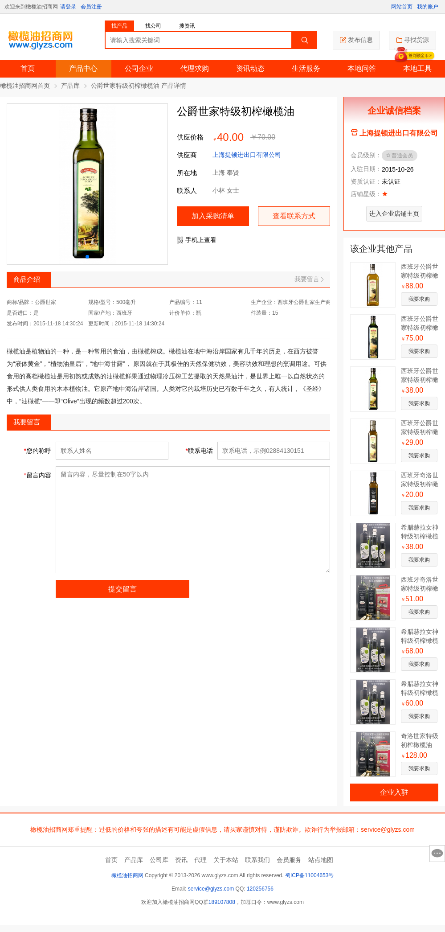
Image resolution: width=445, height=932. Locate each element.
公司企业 (139, 68)
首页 (27, 68)
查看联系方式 (294, 216)
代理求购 (194, 68)
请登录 (68, 7)
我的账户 (427, 7)
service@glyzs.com (211, 889)
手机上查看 (196, 239)
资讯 (181, 859)
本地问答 (361, 68)
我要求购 (419, 299)
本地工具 (417, 68)
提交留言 (122, 589)
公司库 (159, 859)
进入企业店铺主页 (394, 213)
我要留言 (308, 279)
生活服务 (306, 68)
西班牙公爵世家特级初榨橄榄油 (419, 275)
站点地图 (320, 859)
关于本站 (225, 859)
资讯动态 (250, 68)
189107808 (221, 902)
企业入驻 (394, 792)
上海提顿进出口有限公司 (246, 154)
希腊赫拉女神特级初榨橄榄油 (419, 536)
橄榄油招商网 (127, 875)
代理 (200, 859)
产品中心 (83, 68)
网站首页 (401, 7)
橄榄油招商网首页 (25, 85)
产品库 (70, 85)
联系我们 (257, 859)
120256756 (260, 889)
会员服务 (289, 859)
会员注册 (91, 7)
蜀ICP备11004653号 (309, 875)
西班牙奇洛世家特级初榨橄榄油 (419, 484)
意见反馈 (437, 853)
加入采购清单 (213, 216)
